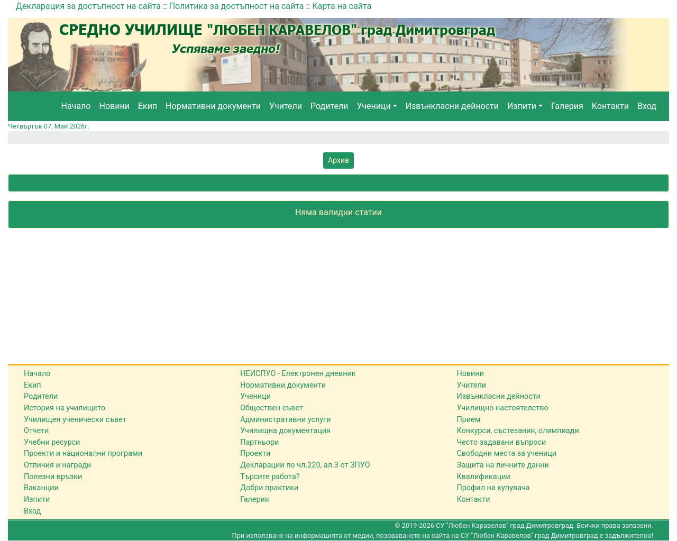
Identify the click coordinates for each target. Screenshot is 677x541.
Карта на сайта (341, 6)
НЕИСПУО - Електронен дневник (297, 373)
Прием (468, 419)
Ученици (373, 106)
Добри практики (269, 487)
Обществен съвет (271, 408)
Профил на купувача (492, 487)
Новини (114, 106)
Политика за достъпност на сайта (236, 6)
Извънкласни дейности (452, 106)
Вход (646, 106)
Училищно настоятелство (502, 408)
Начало (76, 106)
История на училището (64, 408)
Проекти (255, 453)
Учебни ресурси (52, 442)
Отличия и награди (57, 465)
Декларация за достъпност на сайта (88, 6)
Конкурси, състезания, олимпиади (517, 430)
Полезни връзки (53, 476)
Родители (329, 106)
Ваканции (41, 487)
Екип (147, 106)
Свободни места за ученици (506, 453)
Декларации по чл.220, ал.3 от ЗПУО (305, 465)
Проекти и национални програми (83, 453)
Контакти (610, 106)
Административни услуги (285, 419)
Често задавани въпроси (501, 442)
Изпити (521, 106)
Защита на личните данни (502, 465)
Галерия (567, 106)
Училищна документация (285, 430)
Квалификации (483, 476)
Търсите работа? (269, 476)
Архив (338, 160)
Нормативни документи (213, 106)
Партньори (259, 442)
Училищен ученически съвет (75, 419)
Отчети (36, 430)
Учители (285, 106)
